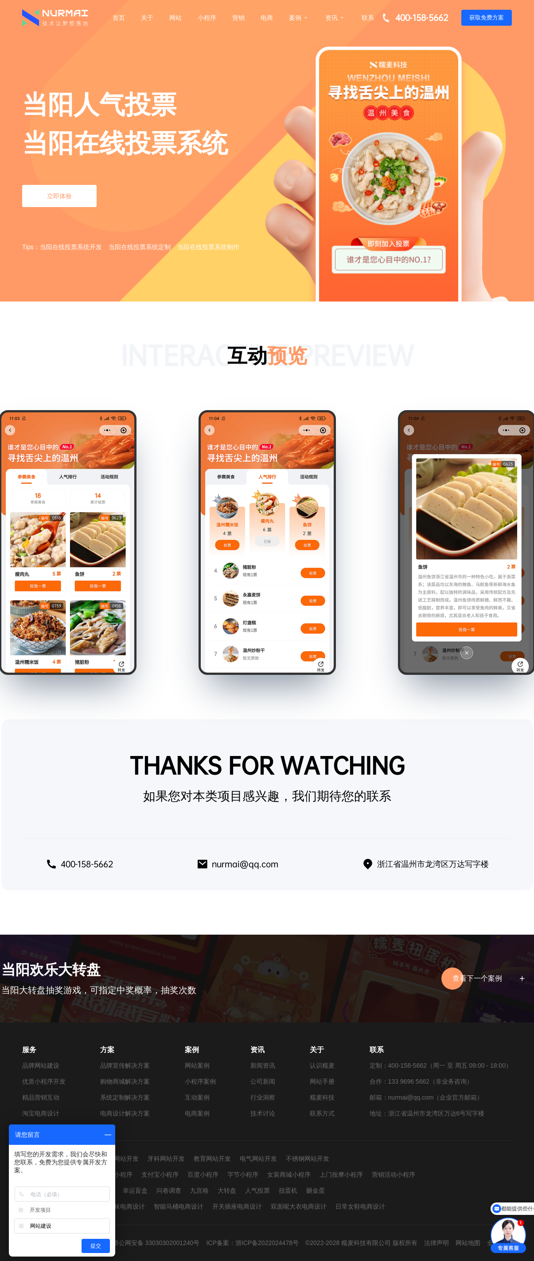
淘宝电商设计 (40, 1113)
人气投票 (257, 1190)
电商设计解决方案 (125, 1113)
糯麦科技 (322, 1097)
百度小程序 (202, 1174)
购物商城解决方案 (125, 1081)
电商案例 (197, 1113)
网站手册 (322, 1081)
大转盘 (227, 1190)
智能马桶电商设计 (178, 1206)
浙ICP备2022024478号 (267, 1242)
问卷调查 (168, 1190)
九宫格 (199, 1190)
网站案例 (197, 1065)
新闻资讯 (262, 1065)
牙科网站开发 (166, 1158)
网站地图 (468, 1242)
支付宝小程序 (160, 1174)
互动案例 (197, 1097)
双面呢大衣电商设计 (299, 1206)
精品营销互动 (40, 1097)
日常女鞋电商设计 (360, 1206)
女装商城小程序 (289, 1174)
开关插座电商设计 (237, 1206)
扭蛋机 (288, 1190)
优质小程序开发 (44, 1081)
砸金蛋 (315, 1190)
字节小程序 (242, 1174)
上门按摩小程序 (341, 1174)
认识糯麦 (322, 1065)
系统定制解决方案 (125, 1097)
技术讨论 (262, 1113)
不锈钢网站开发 (307, 1158)
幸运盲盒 (135, 1190)
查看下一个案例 (487, 978)
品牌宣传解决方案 (125, 1065)
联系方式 (322, 1113)
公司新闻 (262, 1081)
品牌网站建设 (40, 1065)
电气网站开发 (258, 1158)
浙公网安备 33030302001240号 (156, 1242)
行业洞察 (262, 1097)
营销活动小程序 (393, 1174)
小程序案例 (200, 1081)
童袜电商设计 (126, 1206)
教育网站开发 (212, 1158)
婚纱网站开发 (120, 1158)
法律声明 (436, 1242)
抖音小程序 (117, 1174)
